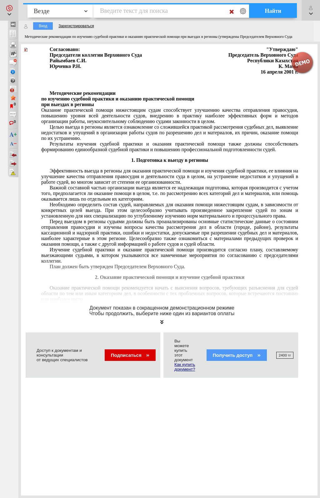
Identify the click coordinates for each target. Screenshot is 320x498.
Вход (43, 26)
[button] (9, 10)
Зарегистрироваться (76, 26)
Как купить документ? (184, 367)
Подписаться (130, 355)
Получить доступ (237, 355)
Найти (273, 11)
